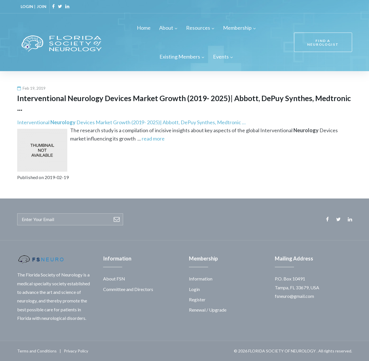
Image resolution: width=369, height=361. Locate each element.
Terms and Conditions (37, 350)
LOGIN (27, 6)
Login (194, 289)
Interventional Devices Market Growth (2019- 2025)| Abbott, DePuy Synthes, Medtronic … (131, 122)
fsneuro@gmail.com (294, 296)
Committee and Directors (128, 289)
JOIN (41, 6)
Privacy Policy (76, 350)
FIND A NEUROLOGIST (323, 43)
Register (197, 299)
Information (200, 278)
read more (153, 138)
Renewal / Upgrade (207, 309)
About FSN (114, 278)
